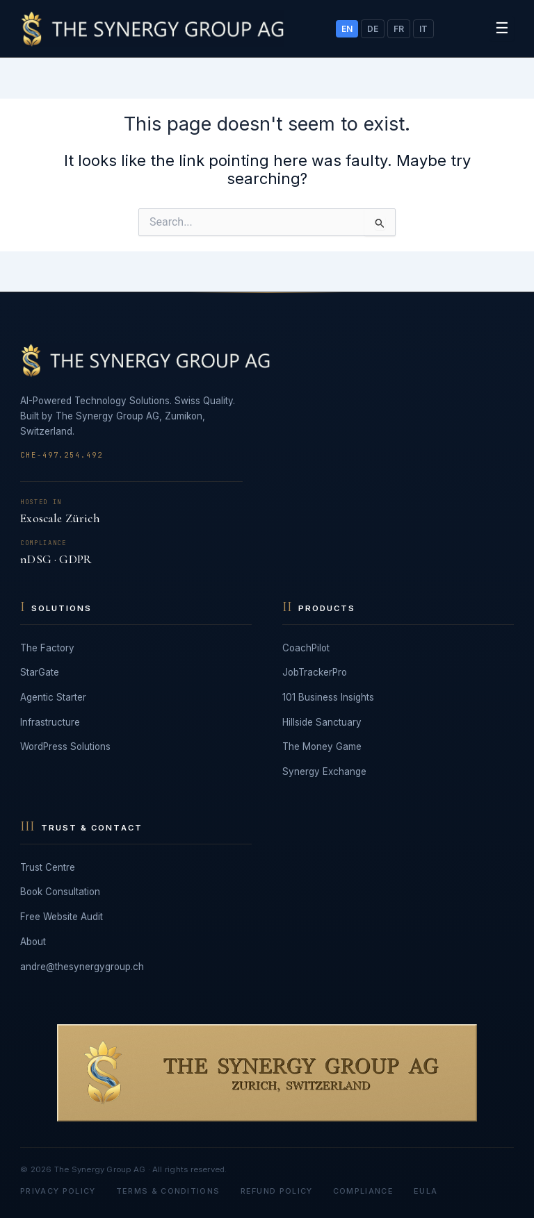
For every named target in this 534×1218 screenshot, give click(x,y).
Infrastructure (50, 722)
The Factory (47, 647)
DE (372, 29)
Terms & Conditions (168, 1191)
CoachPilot (306, 647)
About (33, 941)
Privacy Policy (57, 1191)
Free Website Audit (61, 916)
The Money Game (322, 746)
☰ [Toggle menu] (502, 28)
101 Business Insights (328, 697)
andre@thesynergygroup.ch (82, 966)
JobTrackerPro (314, 672)
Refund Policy (277, 1191)
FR (399, 29)
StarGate (39, 672)
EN (347, 29)
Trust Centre (47, 867)
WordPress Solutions (65, 746)
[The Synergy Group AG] (152, 28)
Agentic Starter (53, 697)
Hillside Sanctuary (322, 722)
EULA (425, 1191)
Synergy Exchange (324, 771)
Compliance (363, 1191)
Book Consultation (60, 891)
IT (423, 29)
